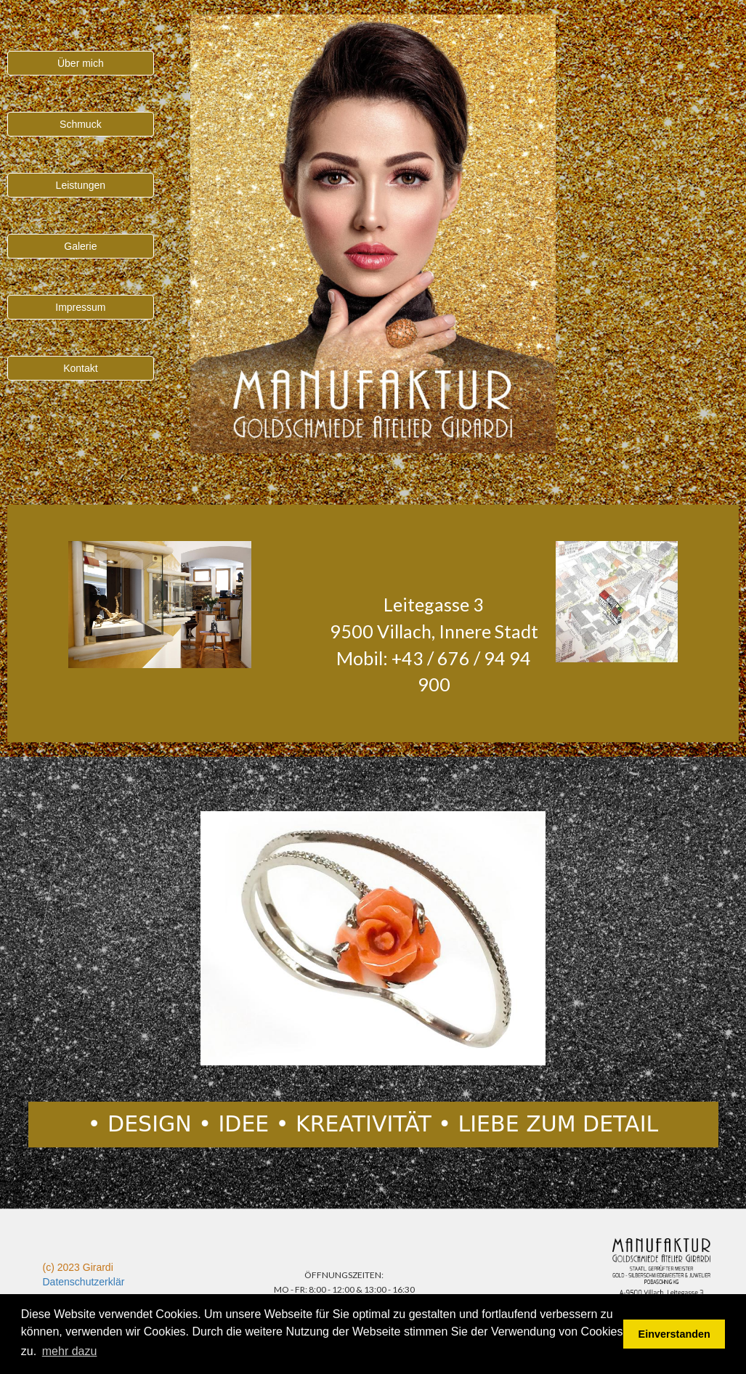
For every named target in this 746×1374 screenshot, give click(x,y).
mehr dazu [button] (69, 1351)
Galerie (80, 246)
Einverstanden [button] (674, 1334)
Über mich (80, 63)
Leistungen (81, 185)
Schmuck (81, 124)
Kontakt (80, 368)
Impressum (80, 307)
